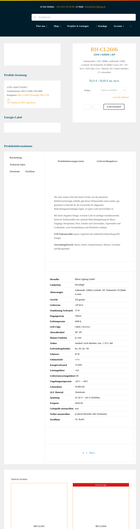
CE (76, 405)
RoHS (81, 405)
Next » (92, 438)
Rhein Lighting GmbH (85, 265)
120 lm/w (79, 291)
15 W (77, 296)
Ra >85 (78, 334)
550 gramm (80, 285)
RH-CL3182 (39, 512)
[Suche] (35, 17)
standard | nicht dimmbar (86, 329)
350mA (78, 302)
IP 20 (77, 340)
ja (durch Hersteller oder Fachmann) (91, 400)
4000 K (78, 307)
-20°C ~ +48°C (81, 367)
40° (76, 318)
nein (79, 323)
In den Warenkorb (114, 107)
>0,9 (77, 356)
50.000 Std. (80, 372)
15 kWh (78, 351)
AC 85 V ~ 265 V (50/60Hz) (87, 383)
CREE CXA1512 (82, 312)
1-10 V (106, 329)
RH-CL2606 (23, 81)
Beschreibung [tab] (16, 143)
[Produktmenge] (92, 106)
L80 (76, 361)
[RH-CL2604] (101, 471)
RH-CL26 (44, 81)
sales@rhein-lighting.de (95, 7)
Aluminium (80, 378)
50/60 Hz (79, 389)
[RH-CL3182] (39, 471)
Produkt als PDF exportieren (22, 88)
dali (111, 329)
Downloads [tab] (15, 157)
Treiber (87, 90)
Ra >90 (85, 334)
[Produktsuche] (84, 17)
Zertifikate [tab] (30, 157)
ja (76, 323)
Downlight (34, 81)
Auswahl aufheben (121, 97)
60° (80, 318)
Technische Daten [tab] (17, 150)
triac (99, 329)
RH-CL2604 (101, 512)
